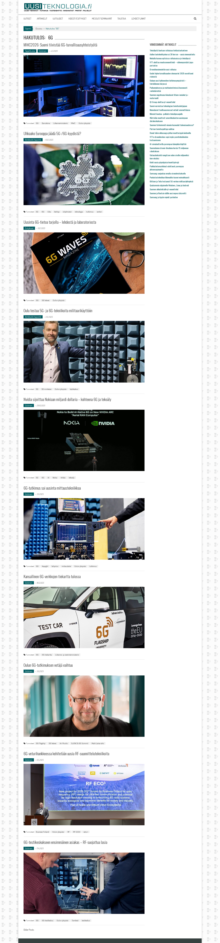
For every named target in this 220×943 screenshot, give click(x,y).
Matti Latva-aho (98, 743)
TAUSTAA (121, 18)
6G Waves (45, 300)
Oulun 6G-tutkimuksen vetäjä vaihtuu (48, 665)
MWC (73, 123)
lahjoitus (55, 566)
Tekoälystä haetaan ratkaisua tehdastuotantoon (168, 50)
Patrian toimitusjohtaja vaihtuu (162, 129)
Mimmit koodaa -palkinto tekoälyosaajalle (166, 113)
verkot (99, 211)
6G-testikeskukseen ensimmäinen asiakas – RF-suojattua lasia (65, 842)
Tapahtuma (30, 50)
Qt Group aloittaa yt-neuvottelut (162, 102)
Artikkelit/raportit (33, 139)
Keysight (45, 566)
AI (48, 477)
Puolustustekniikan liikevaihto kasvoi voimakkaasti (169, 177)
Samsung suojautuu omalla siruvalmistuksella (168, 173)
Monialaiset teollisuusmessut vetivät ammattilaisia (170, 109)
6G (37, 123)
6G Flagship (40, 743)
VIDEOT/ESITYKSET (77, 18)
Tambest (75, 920)
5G (37, 211)
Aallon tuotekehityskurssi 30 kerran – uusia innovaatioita (172, 54)
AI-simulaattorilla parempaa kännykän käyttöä (168, 144)
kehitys (56, 211)
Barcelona (46, 123)
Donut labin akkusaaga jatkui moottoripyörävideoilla (170, 132)
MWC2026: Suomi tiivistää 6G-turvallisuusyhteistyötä (61, 45)
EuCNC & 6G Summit (79, 743)
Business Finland (42, 832)
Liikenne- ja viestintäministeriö (67, 654)
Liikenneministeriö (60, 123)
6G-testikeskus (47, 920)
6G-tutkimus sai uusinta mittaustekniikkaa (52, 488)
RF (69, 832)
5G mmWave (46, 389)
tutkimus (89, 211)
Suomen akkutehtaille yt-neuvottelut (164, 189)
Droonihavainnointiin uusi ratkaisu (163, 69)
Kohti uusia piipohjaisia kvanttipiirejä (164, 162)
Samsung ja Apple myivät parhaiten (164, 197)
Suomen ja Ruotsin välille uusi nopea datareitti (168, 193)
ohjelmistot (67, 211)
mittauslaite (66, 566)
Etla (49, 211)
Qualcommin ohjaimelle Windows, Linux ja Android (169, 185)
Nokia (55, 477)
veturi (86, 832)
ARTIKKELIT (42, 18)
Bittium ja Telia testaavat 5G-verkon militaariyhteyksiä (171, 181)
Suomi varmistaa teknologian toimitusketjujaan (168, 106)
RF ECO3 (76, 832)
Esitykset (29, 228)
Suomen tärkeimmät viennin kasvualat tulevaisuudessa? (172, 125)
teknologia (79, 211)
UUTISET (27, 18)
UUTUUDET (58, 18)
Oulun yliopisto (84, 123)
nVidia (63, 477)
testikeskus (74, 389)
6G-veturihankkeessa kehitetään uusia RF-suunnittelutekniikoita (66, 753)
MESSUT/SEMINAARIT (102, 18)
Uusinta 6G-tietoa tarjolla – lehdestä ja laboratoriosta (60, 222)
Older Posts (29, 930)
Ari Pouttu (64, 743)
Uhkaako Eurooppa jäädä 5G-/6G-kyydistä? (52, 133)
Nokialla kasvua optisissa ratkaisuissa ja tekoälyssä (170, 58)
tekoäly (71, 477)
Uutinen (42, 50)
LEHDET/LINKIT (139, 18)
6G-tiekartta (47, 654)
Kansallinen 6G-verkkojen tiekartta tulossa (52, 576)
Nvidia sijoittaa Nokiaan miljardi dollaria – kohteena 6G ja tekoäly (67, 399)
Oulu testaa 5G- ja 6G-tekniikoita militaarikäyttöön (58, 310)
